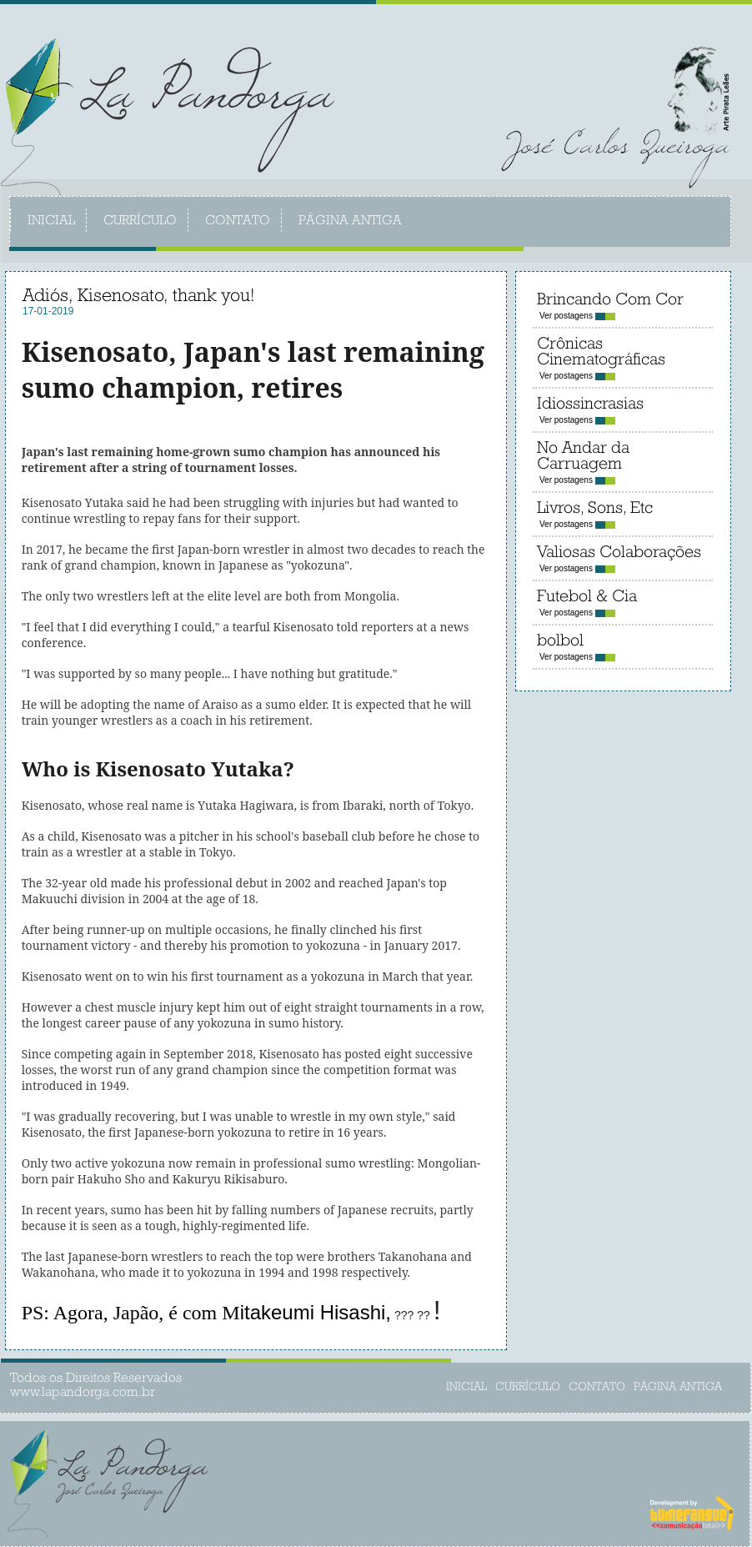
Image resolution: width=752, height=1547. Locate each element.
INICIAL (51, 221)
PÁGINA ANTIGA (350, 221)
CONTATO (237, 221)
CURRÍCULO (140, 221)
